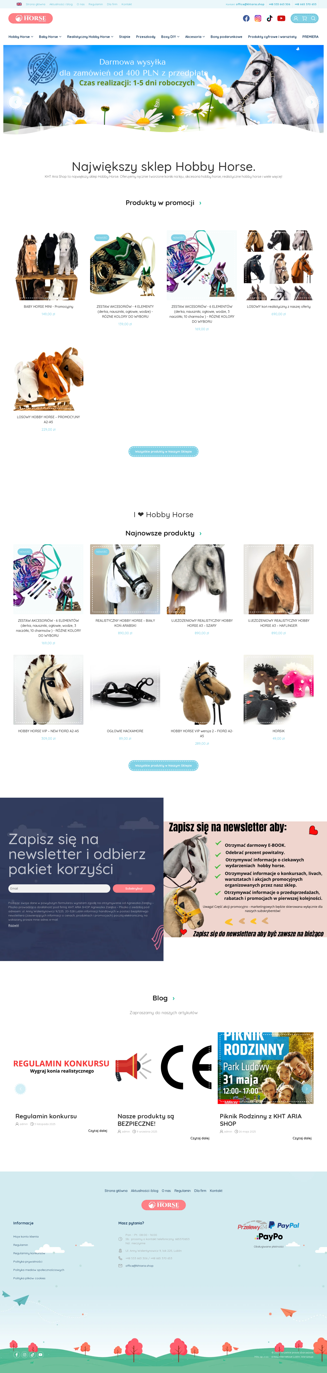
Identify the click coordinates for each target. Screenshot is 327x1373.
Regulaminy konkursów (29, 1253)
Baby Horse (50, 37)
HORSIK (279, 731)
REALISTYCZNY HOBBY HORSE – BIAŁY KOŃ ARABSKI (125, 623)
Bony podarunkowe (226, 37)
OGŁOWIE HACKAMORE (125, 731)
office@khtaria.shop (250, 4)
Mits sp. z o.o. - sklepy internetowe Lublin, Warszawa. (284, 1356)
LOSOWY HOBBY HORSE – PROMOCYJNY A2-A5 (48, 419)
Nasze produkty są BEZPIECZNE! (146, 1119)
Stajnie (124, 37)
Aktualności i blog (61, 4)
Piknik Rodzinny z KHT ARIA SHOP (261, 1119)
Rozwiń (13, 925)
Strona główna (35, 4)
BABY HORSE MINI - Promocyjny (48, 306)
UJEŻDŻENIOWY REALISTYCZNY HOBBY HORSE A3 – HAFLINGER (278, 623)
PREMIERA (310, 37)
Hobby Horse (21, 37)
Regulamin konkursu (46, 1116)
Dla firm (112, 4)
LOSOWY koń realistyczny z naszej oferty (279, 306)
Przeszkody (145, 37)
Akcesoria (195, 37)
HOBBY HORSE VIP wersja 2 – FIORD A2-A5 (202, 733)
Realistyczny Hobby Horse (90, 37)
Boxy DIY (170, 37)
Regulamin (96, 4)
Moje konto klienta (26, 1236)
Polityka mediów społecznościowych (38, 1270)
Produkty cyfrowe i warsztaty (272, 37)
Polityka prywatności (27, 1261)
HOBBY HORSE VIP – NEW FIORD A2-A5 (48, 731)
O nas (80, 4)
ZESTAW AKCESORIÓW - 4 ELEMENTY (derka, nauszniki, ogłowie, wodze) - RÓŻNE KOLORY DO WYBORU (125, 311)
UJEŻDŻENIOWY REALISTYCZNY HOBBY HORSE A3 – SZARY (202, 623)
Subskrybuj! (134, 888)
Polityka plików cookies (29, 1278)
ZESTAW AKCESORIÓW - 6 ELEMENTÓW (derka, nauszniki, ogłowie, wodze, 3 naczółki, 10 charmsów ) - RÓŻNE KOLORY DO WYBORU (202, 314)
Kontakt (127, 4)
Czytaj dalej (97, 1131)
